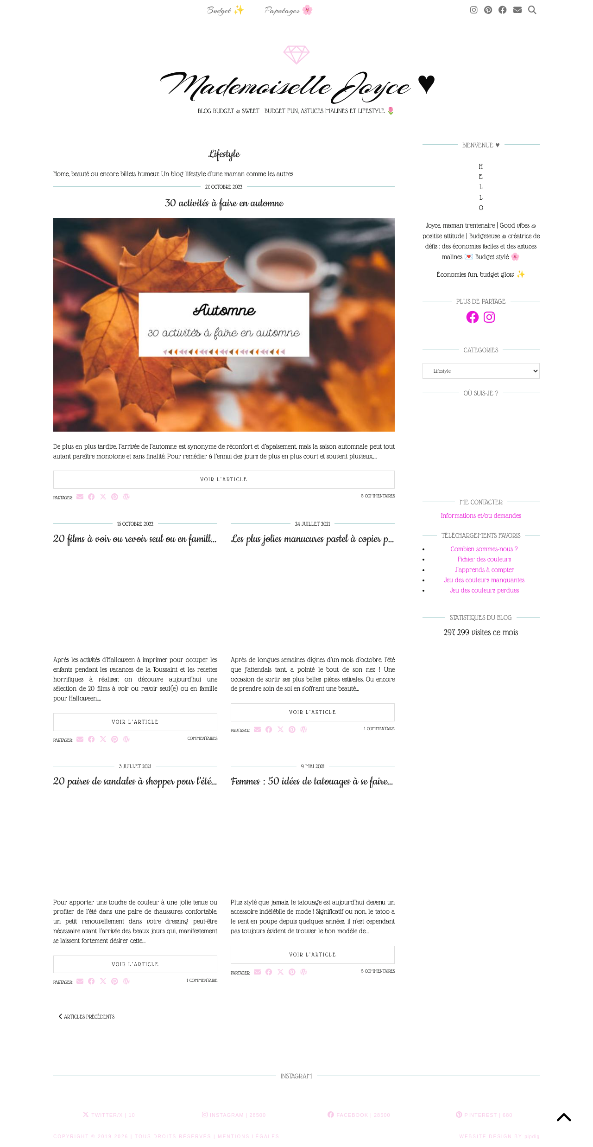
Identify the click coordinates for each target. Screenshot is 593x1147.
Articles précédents (86, 1016)
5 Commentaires (378, 495)
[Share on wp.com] (126, 496)
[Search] (532, 10)
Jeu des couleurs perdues (484, 590)
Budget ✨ (226, 10)
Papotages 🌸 (289, 10)
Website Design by (499, 1136)
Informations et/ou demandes (481, 515)
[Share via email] (80, 496)
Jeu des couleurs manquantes (484, 580)
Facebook (359, 1115)
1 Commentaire (379, 728)
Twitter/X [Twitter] (108, 1115)
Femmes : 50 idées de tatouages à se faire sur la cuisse (332, 781)
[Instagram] (474, 10)
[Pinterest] (488, 10)
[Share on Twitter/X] (103, 496)
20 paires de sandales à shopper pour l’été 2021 (144, 781)
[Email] (517, 10)
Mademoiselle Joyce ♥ (296, 84)
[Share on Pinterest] (114, 496)
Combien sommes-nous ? (484, 549)
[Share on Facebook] (91, 496)
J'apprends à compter (484, 570)
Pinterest (484, 1115)
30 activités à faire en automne (224, 203)
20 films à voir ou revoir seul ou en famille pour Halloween (165, 539)
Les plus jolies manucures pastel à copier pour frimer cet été (341, 539)
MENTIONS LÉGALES (248, 1136)
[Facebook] (502, 10)
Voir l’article (223, 479)
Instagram (234, 1115)
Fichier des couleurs (484, 559)
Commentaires (202, 738)
